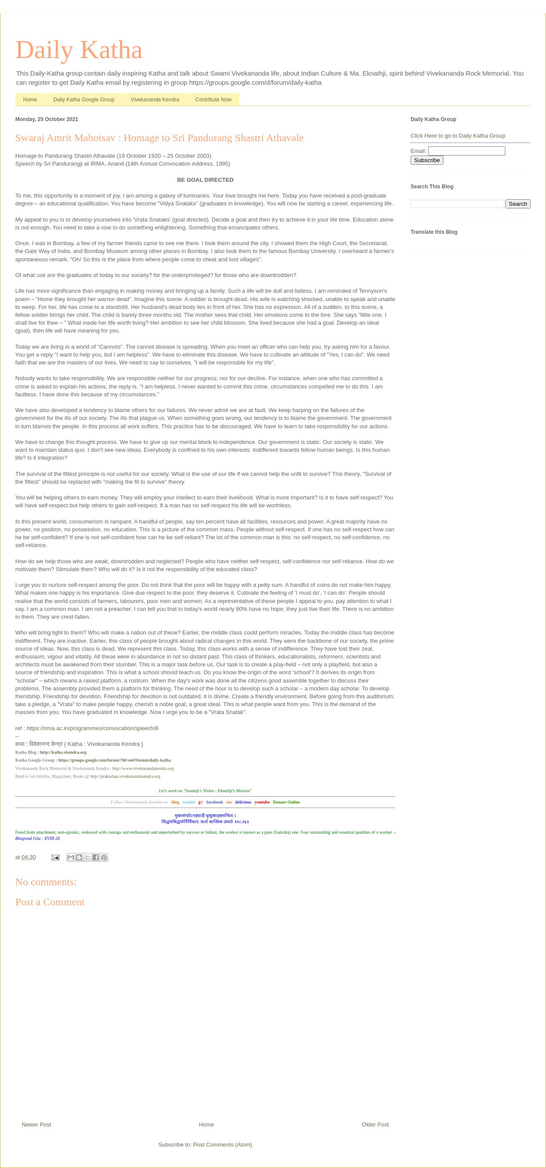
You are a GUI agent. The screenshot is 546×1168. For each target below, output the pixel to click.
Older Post (375, 1124)
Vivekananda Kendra (155, 100)
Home (30, 100)
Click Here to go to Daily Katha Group (458, 135)
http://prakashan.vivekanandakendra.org (125, 776)
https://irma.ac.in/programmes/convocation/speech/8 (92, 728)
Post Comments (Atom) (222, 1144)
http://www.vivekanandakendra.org (143, 768)
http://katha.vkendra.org (63, 752)
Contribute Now (213, 100)
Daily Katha (79, 49)
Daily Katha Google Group (83, 100)
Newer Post (36, 1124)
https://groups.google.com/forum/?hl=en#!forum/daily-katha (114, 760)
